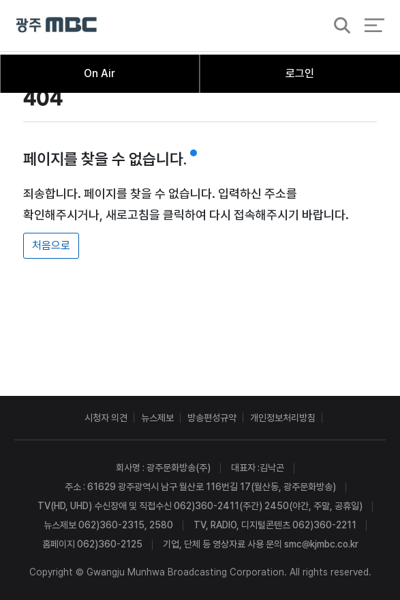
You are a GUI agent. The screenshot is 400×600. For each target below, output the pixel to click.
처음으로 (51, 245)
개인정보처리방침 (283, 417)
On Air (99, 73)
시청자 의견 (105, 417)
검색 (338, 28)
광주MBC (56, 27)
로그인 (300, 73)
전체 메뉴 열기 (374, 27)
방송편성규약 (211, 417)
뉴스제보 (157, 417)
